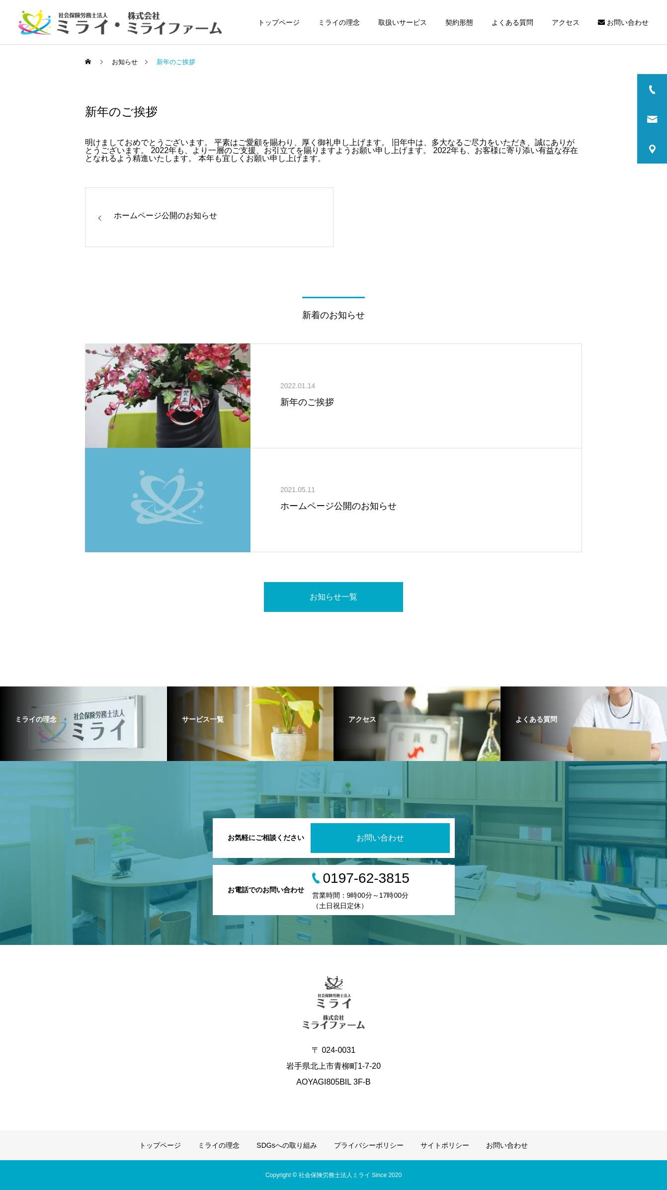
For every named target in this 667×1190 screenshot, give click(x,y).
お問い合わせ (623, 22)
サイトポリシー (444, 1145)
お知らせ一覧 (333, 597)
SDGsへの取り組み (286, 1145)
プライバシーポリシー (369, 1145)
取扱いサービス (402, 22)
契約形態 (459, 22)
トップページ (279, 22)
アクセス (566, 22)
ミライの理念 (339, 22)
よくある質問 (512, 22)
